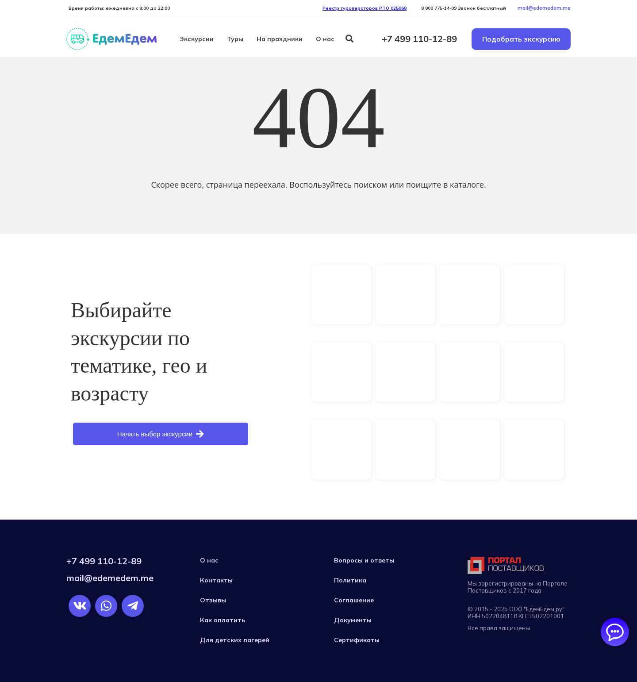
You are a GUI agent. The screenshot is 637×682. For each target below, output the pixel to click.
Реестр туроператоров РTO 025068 (364, 8)
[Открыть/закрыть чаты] (615, 632)
